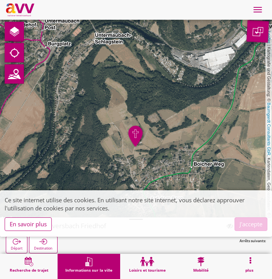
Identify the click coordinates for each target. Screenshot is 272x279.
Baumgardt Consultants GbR (269, 129)
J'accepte (251, 224)
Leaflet (269, 37)
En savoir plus (28, 224)
